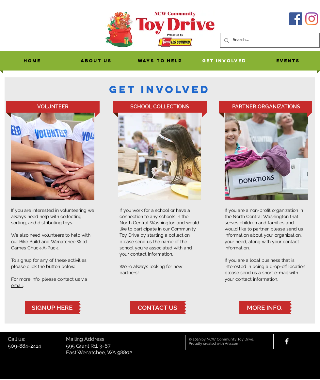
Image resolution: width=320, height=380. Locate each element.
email (17, 285)
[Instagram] (311, 18)
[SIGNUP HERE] (52, 307)
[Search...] (269, 40)
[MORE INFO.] (264, 307)
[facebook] (287, 341)
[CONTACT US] (157, 307)
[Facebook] (295, 18)
